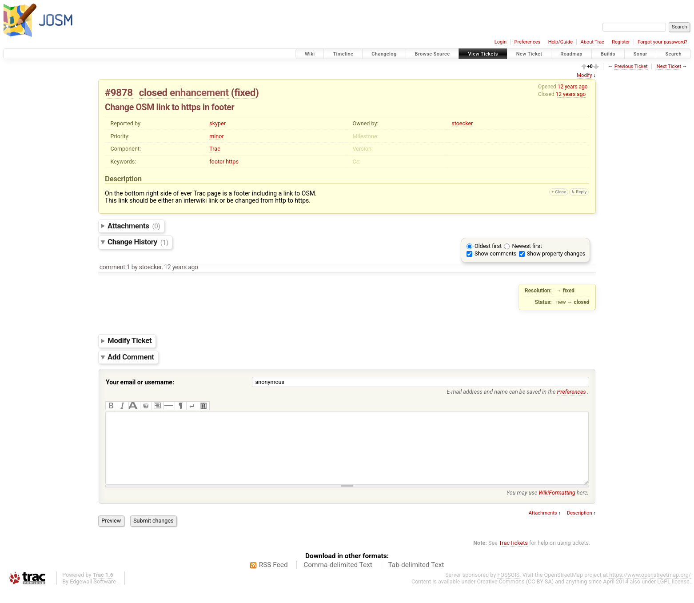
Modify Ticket (130, 340)
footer (216, 161)
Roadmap (571, 54)
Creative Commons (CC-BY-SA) (515, 594)
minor (216, 136)
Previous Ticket (631, 66)
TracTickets (513, 556)
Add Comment (131, 356)
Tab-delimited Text (416, 578)
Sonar (640, 54)
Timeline (343, 54)
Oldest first (488, 246)
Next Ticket (669, 66)
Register (621, 42)
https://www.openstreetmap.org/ (650, 588)
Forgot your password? (662, 42)
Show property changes (556, 253)
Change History (138, 242)
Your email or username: (140, 382)
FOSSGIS (508, 588)
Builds (608, 54)
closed (153, 92)
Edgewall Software (93, 594)
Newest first (527, 246)
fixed (244, 92)
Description (579, 526)
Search (673, 54)
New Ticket (529, 54)
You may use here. (548, 506)
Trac (214, 148)
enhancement (199, 92)
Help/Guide (560, 42)
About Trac (592, 42)
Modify (584, 75)
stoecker (462, 123)
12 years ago (573, 87)
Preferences (527, 42)
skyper (217, 123)
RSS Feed (273, 578)
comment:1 (115, 267)
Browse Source (432, 54)
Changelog (383, 54)
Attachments (134, 225)
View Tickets (483, 54)
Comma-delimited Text (337, 578)
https (232, 161)
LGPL (663, 594)
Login (501, 42)
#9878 (119, 92)
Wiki (310, 54)
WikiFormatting (556, 506)
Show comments (495, 253)
